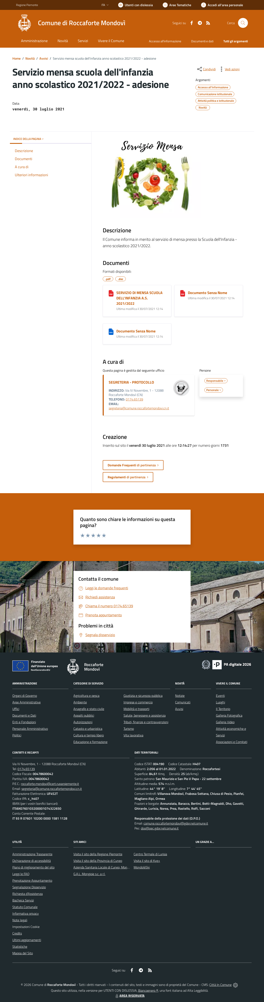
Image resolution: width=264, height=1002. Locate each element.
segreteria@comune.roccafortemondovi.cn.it (139, 408)
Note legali (19, 920)
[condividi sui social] (206, 69)
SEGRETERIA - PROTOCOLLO (131, 382)
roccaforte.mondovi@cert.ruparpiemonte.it (50, 783)
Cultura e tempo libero (88, 735)
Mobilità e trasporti (136, 708)
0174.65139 (134, 399)
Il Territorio (223, 708)
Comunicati (182, 702)
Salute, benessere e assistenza (145, 715)
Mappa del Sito (22, 953)
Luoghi (220, 702)
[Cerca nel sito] (243, 23)
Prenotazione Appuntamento (32, 880)
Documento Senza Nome (207, 292)
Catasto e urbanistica (87, 728)
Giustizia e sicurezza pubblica (143, 695)
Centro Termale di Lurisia (150, 854)
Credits (17, 933)
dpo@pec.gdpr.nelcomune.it (160, 828)
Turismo (129, 728)
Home (16, 58)
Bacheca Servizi (23, 900)
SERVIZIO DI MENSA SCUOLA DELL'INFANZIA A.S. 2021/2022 (139, 298)
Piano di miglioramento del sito (33, 867)
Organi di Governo (24, 695)
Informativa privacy (25, 913)
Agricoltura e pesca (86, 695)
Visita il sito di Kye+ (147, 860)
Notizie (180, 695)
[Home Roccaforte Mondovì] (70, 22)
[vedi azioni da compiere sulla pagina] (228, 69)
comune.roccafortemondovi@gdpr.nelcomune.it (176, 823)
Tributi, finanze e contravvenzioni (146, 722)
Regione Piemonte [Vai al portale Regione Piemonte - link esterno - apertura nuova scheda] (27, 5)
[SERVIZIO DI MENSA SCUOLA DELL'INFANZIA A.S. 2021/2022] (111, 293)
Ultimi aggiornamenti (26, 939)
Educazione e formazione (90, 741)
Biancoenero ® (148, 990)
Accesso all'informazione (165, 41)
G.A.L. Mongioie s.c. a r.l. (89, 873)
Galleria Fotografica (229, 715)
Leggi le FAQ (20, 873)
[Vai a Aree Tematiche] (177, 5)
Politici (16, 735)
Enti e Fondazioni (24, 722)
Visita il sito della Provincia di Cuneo (97, 860)
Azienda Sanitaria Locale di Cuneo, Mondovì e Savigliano (111, 867)
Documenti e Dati (24, 715)
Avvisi (43, 58)
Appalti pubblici (83, 715)
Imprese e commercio (138, 702)
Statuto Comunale (25, 906)
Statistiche (19, 946)
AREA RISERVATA (129, 995)
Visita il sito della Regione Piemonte (97, 854)
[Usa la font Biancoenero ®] (135, 5)
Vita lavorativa (133, 735)
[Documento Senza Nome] (182, 293)
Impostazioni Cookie (26, 926)
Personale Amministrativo (30, 728)
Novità (30, 58)
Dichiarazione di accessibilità (31, 860)
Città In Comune (220, 984)
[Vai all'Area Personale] (222, 5)
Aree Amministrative (26, 702)
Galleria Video (225, 722)
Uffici (15, 708)
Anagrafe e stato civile (88, 708)
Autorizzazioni (82, 722)
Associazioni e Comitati (231, 741)
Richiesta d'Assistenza (27, 893)
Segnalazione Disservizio (29, 887)
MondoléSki (142, 867)
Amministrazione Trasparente (32, 854)
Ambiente (80, 702)
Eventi (220, 695)
